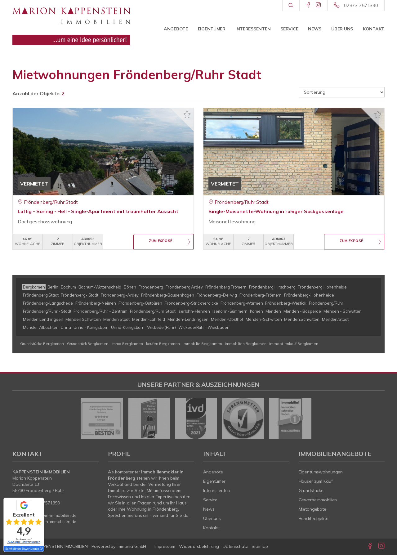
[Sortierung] (342, 92)
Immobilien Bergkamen (245, 343)
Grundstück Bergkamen (87, 343)
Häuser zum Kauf (316, 481)
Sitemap (260, 546)
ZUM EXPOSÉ (160, 242)
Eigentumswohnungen (321, 472)
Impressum (164, 546)
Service (289, 29)
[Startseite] (71, 23)
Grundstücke (311, 490)
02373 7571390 (361, 5)
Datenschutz (235, 546)
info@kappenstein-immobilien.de (44, 515)
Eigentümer (211, 29)
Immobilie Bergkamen (202, 343)
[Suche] (290, 5)
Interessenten (252, 29)
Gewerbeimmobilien (318, 500)
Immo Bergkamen (127, 343)
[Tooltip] (41, 549)
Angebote (176, 29)
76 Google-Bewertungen (23, 542)
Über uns (342, 29)
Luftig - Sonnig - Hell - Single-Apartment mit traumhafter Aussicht (98, 211)
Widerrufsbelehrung (199, 546)
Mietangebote (313, 509)
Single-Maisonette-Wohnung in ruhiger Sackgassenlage (276, 211)
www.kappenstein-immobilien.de (44, 521)
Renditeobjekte (313, 518)
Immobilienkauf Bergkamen (293, 343)
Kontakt (373, 29)
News (314, 29)
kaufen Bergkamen (163, 343)
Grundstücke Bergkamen (42, 343)
